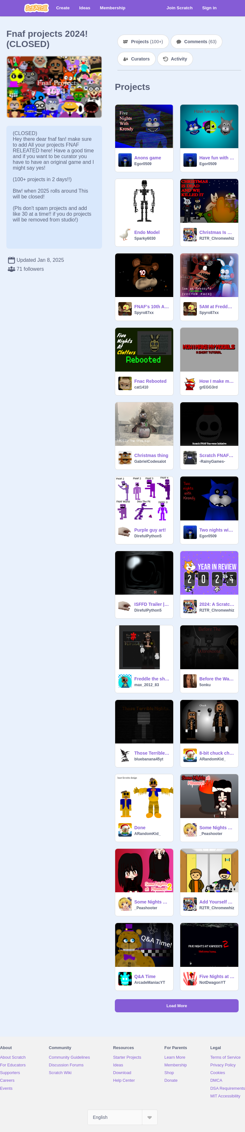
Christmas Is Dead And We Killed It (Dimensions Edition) (216, 232)
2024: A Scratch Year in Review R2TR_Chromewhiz (216, 604)
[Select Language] (122, 1117)
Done (139, 827)
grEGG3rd (208, 387)
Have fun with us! (216, 157)
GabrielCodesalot (150, 461)
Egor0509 (143, 164)
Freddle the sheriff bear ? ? (151, 678)
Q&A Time (145, 976)
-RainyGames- (212, 461)
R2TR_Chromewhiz (216, 238)
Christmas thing (151, 455)
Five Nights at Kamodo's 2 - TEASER (216, 976)
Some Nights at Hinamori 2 (151, 901)
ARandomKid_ (212, 759)
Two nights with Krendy (216, 530)
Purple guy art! (150, 530)
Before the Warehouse (216, 678)
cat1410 (141, 387)
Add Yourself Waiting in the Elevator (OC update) (216, 901)
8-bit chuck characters (216, 753)
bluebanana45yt (148, 759)
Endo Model (147, 232)
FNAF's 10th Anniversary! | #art (151, 306)
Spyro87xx (144, 312)
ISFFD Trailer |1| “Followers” (151, 604)
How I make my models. (216, 381)
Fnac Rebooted (150, 381)
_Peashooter (210, 833)
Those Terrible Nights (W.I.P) (151, 753)
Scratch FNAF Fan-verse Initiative (216, 455)
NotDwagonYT (212, 982)
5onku (205, 685)
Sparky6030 (145, 238)
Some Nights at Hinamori (216, 827)
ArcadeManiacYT (149, 982)
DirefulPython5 (147, 536)
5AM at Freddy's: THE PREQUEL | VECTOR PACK (216, 306)
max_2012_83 (146, 685)
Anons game (147, 157)
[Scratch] (36, 8)
